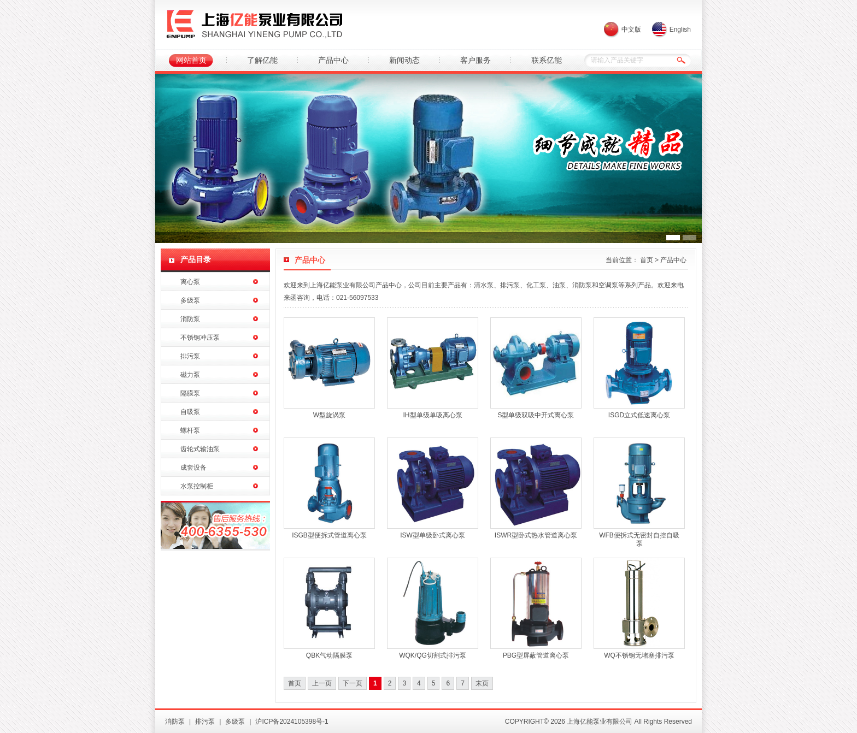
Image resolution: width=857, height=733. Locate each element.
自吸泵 (190, 412)
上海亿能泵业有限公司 (254, 24)
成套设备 (193, 467)
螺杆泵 (190, 430)
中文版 (631, 29)
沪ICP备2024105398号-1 (291, 721)
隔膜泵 (190, 393)
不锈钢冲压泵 (200, 337)
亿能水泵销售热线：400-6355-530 (215, 526)
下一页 (352, 683)
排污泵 (190, 356)
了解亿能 (262, 60)
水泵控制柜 (196, 486)
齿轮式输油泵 (200, 449)
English (680, 29)
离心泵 (190, 282)
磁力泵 (190, 375)
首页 (646, 260)
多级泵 (190, 300)
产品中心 (333, 60)
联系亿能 (546, 60)
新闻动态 (404, 60)
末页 (482, 683)
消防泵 (190, 319)
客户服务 (475, 60)
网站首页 (191, 60)
